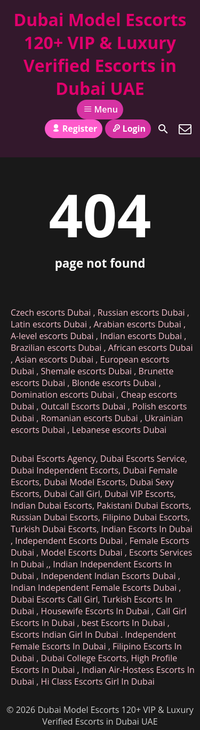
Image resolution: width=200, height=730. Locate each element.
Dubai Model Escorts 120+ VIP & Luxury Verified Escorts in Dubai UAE (99, 54)
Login (128, 128)
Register (73, 128)
